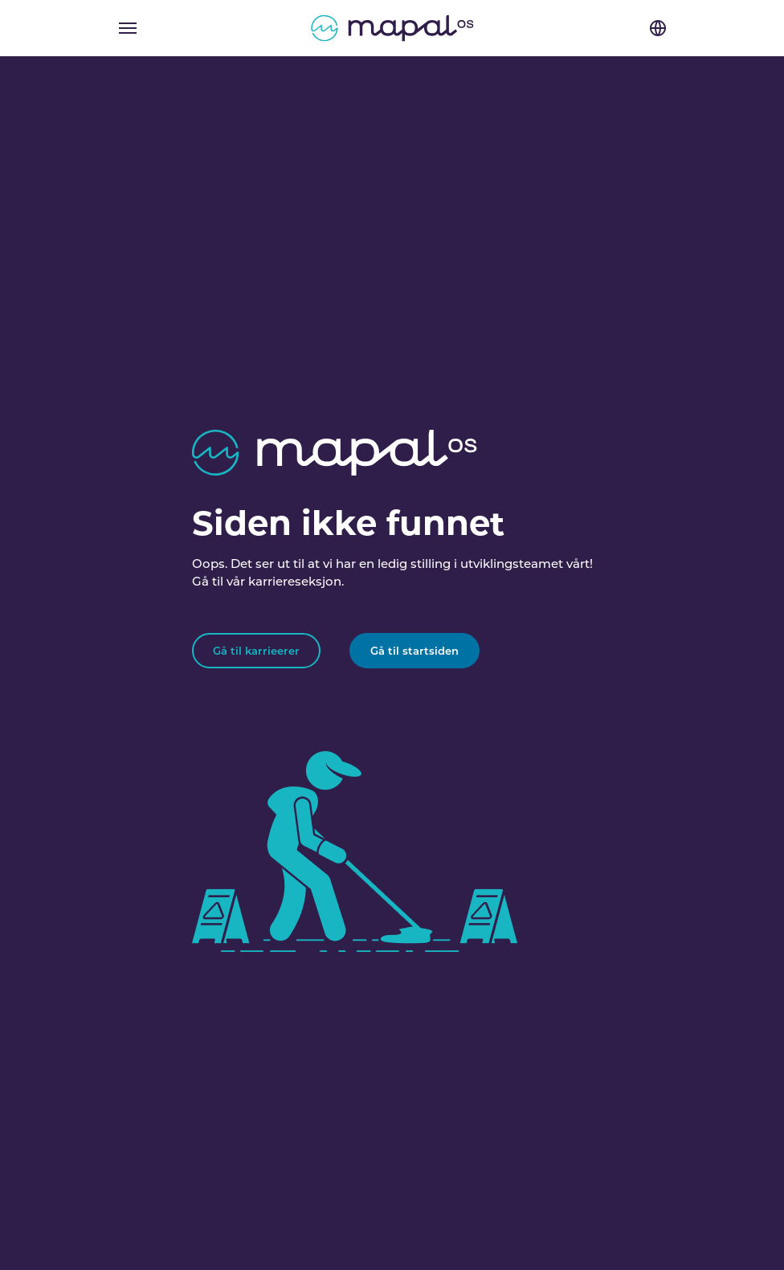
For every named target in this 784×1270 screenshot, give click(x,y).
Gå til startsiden (414, 650)
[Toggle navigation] (128, 28)
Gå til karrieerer (256, 650)
